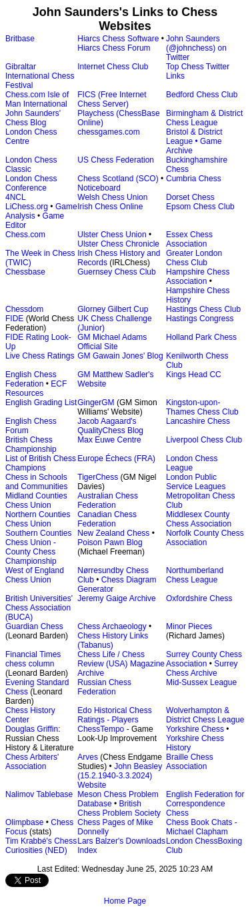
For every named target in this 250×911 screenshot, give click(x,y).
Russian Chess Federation (104, 687)
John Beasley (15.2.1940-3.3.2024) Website (119, 776)
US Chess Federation (115, 160)
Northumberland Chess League (194, 575)
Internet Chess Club (112, 66)
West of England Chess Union (34, 575)
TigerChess (97, 477)
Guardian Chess (34, 626)
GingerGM (95, 402)
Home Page (125, 901)
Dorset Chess (190, 197)
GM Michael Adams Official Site (112, 342)
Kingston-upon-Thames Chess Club (202, 407)
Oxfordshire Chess (199, 598)
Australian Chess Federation (107, 500)
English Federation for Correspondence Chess (205, 804)
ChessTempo (100, 729)
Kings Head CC (193, 374)
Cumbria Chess (193, 178)
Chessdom (24, 309)
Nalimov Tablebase (39, 794)
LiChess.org (26, 206)
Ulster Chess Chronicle (118, 244)
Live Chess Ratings (39, 356)
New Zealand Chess (113, 533)
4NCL (15, 197)
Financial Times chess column (33, 659)
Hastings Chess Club (203, 309)
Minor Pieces (189, 626)
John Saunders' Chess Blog (33, 118)
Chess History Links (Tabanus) (112, 640)
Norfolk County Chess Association (205, 537)
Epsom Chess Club (200, 206)
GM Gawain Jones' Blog (120, 356)
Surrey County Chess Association (204, 659)
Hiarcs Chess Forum (113, 48)
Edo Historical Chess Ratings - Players (114, 715)
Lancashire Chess (198, 421)
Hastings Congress (199, 318)
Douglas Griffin (31, 729)
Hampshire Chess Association (197, 276)
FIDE (14, 318)
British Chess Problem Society (119, 808)
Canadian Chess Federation (107, 519)
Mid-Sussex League (201, 682)
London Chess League (191, 463)
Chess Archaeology (111, 626)
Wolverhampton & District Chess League (205, 715)
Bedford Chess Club (201, 94)
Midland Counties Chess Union (36, 500)
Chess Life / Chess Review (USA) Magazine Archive (121, 664)
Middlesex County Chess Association (198, 519)
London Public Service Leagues (195, 481)
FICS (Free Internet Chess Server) (111, 99)
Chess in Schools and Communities (36, 481)
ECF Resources (36, 388)
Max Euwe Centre (109, 440)
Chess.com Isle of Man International (37, 99)
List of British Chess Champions (40, 463)
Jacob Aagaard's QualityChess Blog (110, 426)
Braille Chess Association (189, 761)
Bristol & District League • (194, 136)
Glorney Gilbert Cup (112, 309)
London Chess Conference (31, 183)
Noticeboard (99, 188)
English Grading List (41, 402)
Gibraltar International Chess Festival (39, 76)
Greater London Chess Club (194, 258)
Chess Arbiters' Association (32, 761)
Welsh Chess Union (112, 197)
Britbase (20, 38)
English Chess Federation (31, 379)
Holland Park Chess (201, 337)
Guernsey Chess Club (116, 272)
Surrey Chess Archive (202, 668)
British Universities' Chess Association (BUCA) (39, 608)
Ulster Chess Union (111, 234)
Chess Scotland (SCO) (117, 178)
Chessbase (25, 272)
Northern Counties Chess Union (37, 519)
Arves (87, 757)
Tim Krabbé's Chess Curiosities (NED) (41, 845)
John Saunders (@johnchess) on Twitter (196, 48)
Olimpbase (24, 822)
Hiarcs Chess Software (118, 38)
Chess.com (25, 234)
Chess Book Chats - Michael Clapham (201, 827)
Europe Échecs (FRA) (116, 458)
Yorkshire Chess (195, 729)
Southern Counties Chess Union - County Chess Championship (38, 547)
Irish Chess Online (110, 206)
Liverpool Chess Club (204, 440)
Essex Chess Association (189, 239)
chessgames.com (108, 132)
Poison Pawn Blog (109, 542)
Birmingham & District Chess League (204, 118)
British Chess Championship (31, 444)
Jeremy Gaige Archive (116, 598)
